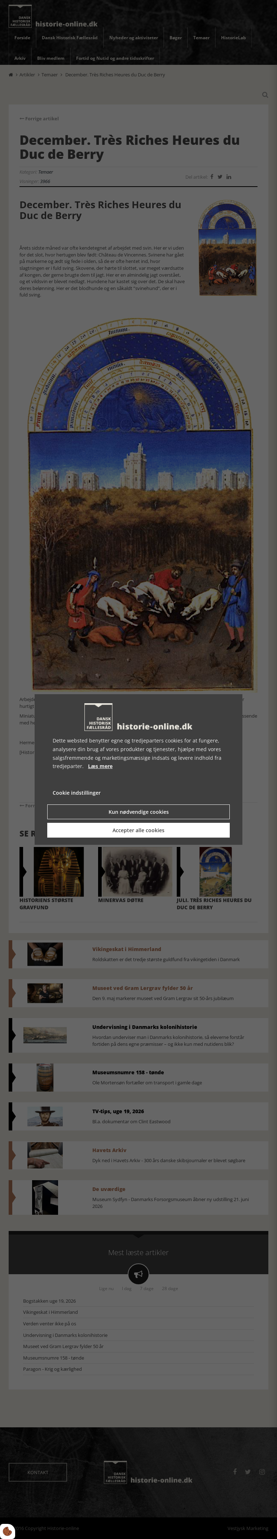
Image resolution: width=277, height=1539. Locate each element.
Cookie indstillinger (77, 792)
